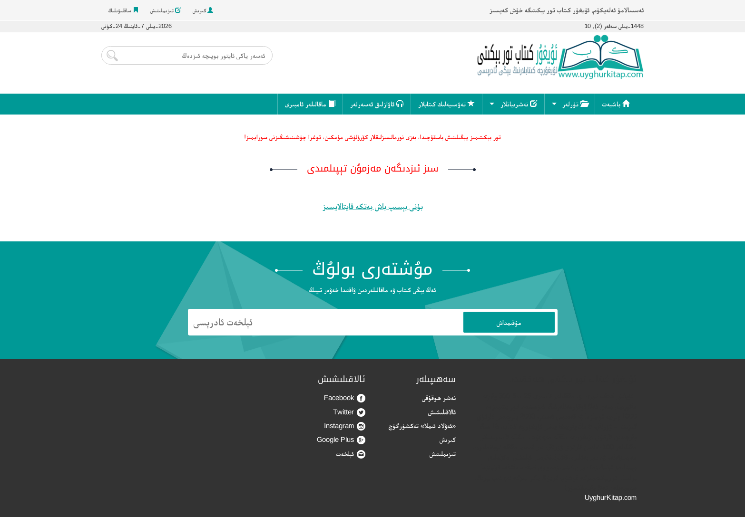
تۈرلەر (575, 104)
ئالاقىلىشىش (442, 412)
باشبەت (615, 104)
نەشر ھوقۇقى (439, 397)
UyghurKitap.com (611, 497)
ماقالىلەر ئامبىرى (310, 104)
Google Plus (341, 439)
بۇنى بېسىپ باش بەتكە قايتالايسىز (373, 206)
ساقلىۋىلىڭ (123, 10)
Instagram (344, 426)
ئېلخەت (350, 454)
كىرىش (203, 10)
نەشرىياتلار (518, 104)
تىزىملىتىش (165, 10)
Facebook (344, 397)
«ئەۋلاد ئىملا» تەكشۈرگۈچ (422, 425)
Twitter (349, 412)
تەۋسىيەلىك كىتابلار (446, 104)
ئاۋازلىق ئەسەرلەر (376, 104)
